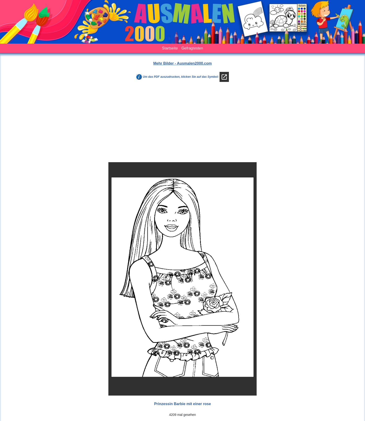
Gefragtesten (192, 48)
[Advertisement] (182, 124)
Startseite (170, 48)
